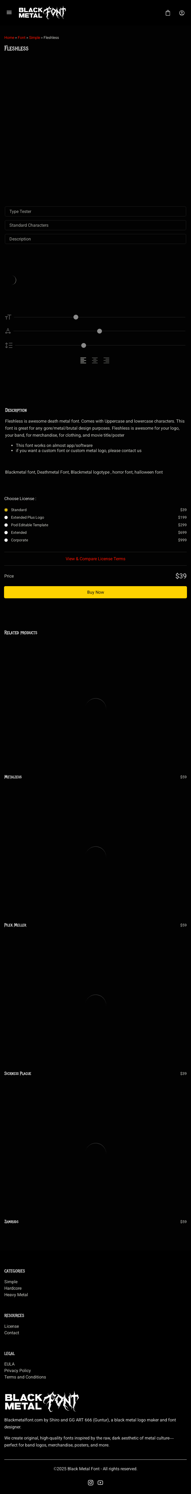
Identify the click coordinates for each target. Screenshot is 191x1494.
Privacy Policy (17, 1370)
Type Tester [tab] (20, 211)
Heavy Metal (16, 1294)
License (11, 1326)
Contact (11, 1332)
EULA (9, 1364)
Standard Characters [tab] (28, 225)
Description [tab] (20, 239)
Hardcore (13, 1288)
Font (22, 37)
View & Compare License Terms (95, 558)
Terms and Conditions (25, 1377)
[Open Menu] (9, 13)
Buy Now (95, 592)
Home (9, 37)
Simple (34, 37)
